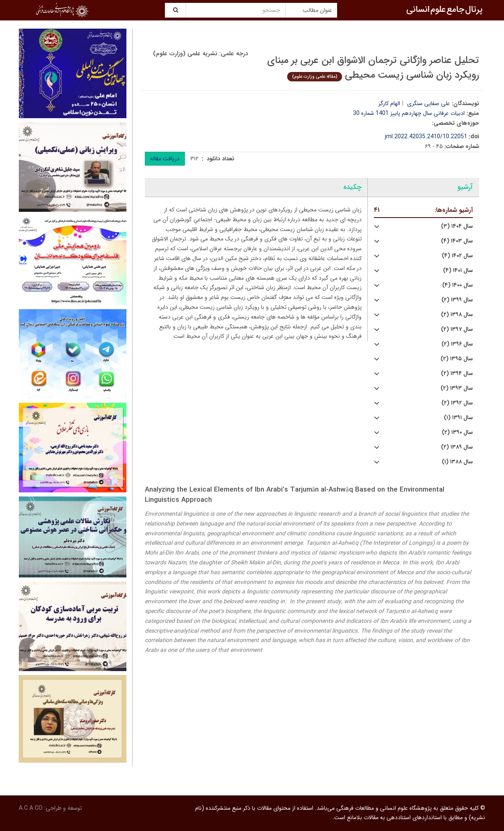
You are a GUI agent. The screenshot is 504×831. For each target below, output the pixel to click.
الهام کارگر (389, 103)
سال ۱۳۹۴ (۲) (457, 373)
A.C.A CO (31, 808)
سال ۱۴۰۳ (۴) (457, 241)
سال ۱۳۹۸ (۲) (457, 314)
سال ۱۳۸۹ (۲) (457, 447)
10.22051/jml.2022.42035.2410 (426, 136)
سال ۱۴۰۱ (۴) (458, 270)
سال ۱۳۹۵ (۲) (457, 359)
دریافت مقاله (165, 158)
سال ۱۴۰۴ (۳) (457, 226)
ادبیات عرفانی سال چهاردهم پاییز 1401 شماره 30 (409, 113)
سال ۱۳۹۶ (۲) (457, 344)
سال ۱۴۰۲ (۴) (457, 256)
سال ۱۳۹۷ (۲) (457, 329)
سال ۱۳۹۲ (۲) (457, 403)
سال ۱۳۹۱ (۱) (458, 417)
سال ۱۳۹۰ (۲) (457, 432)
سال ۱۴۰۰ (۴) (457, 285)
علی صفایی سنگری (428, 103)
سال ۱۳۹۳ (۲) (457, 388)
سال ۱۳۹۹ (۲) (457, 300)
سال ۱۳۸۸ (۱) (457, 462)
